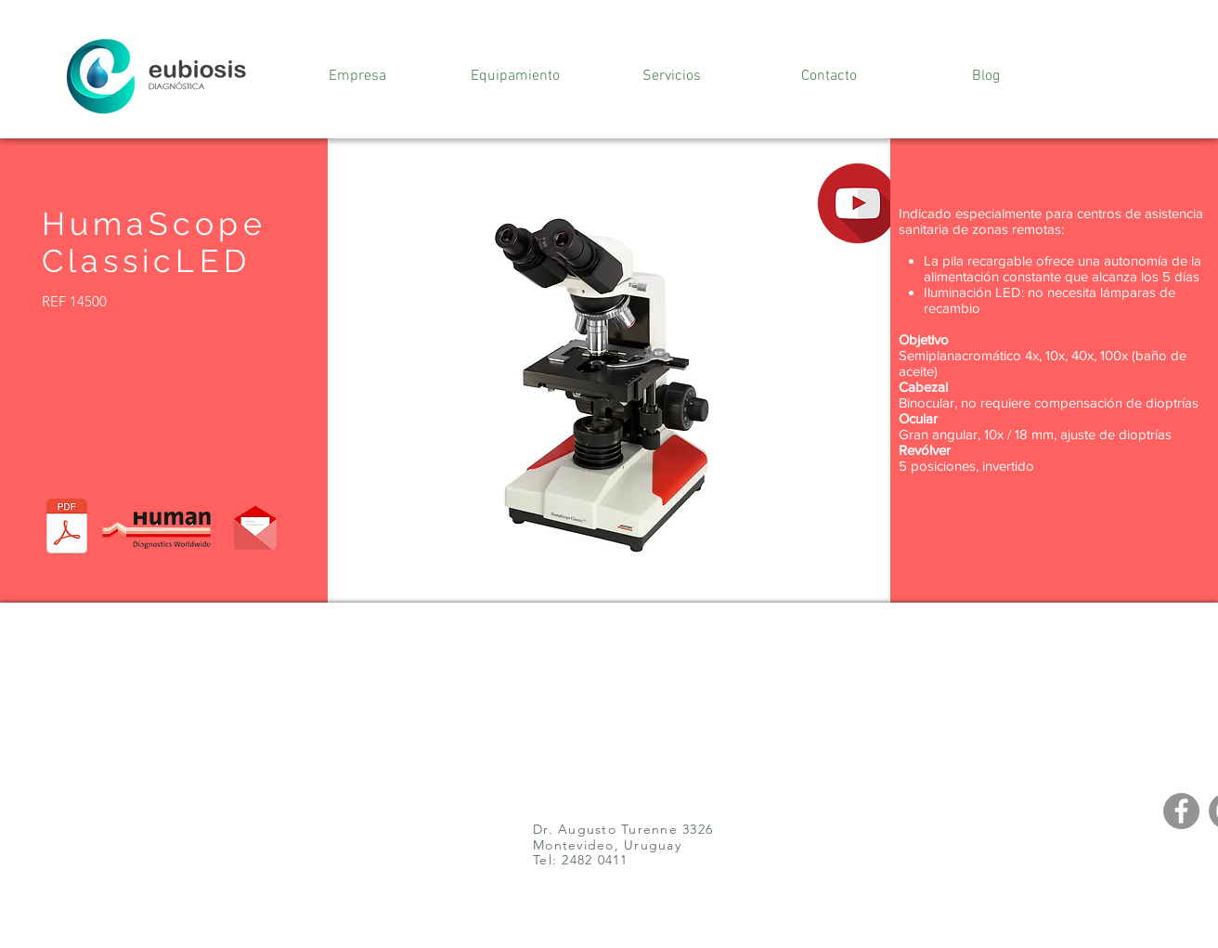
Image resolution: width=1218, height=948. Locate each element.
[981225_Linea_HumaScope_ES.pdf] (67, 528)
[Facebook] (1181, 811)
